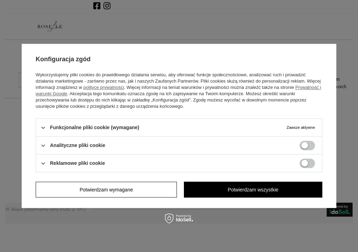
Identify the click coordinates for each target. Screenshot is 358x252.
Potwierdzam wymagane (106, 189)
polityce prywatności (104, 87)
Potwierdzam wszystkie (253, 189)
